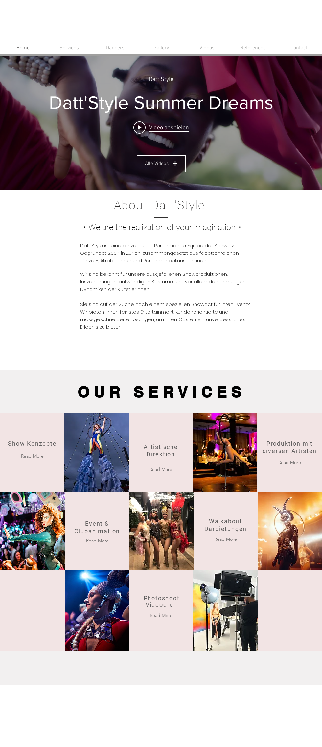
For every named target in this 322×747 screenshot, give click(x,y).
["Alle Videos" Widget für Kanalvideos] (161, 123)
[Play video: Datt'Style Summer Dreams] (161, 127)
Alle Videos (161, 163)
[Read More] (97, 541)
